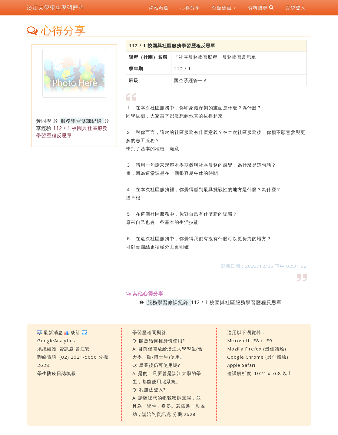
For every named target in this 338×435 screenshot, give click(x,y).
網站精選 (158, 8)
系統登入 (295, 8)
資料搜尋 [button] (261, 8)
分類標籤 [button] (224, 8)
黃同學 (43, 121)
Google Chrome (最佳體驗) (257, 357)
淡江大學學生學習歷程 (55, 7)
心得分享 (190, 8)
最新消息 (53, 332)
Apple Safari (241, 365)
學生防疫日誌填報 (56, 373)
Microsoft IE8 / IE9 (249, 340)
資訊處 (66, 349)
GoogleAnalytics (56, 340)
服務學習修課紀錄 (81, 121)
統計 (76, 332)
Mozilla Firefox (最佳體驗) (256, 349)
